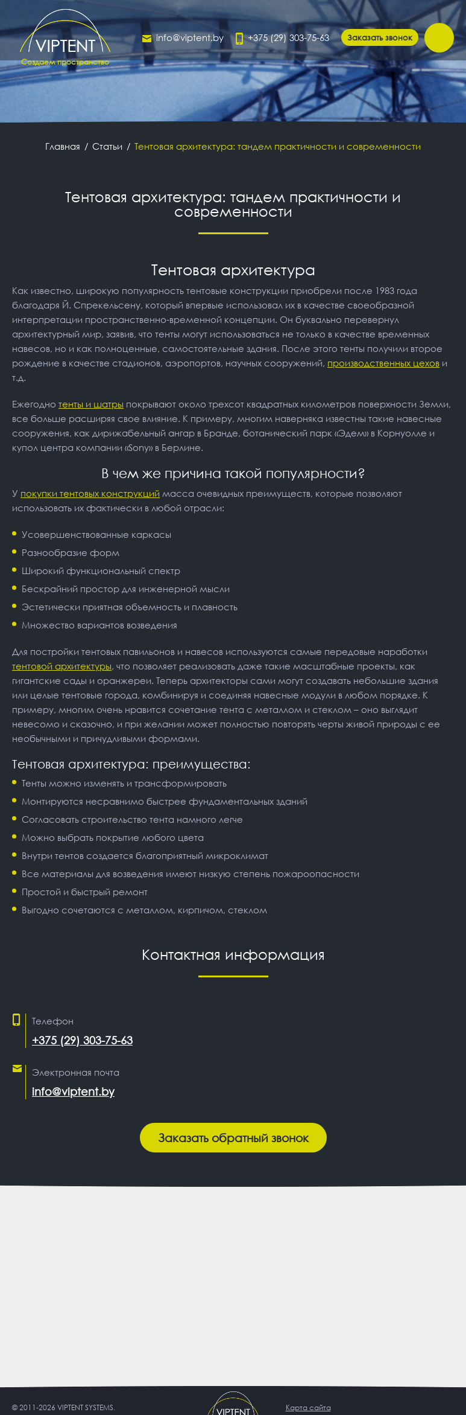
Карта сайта (308, 1407)
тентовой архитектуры (62, 665)
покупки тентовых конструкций (90, 493)
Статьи (107, 146)
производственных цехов (383, 362)
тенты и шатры (91, 403)
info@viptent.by (190, 37)
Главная (62, 146)
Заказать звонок (379, 37)
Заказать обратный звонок (233, 1138)
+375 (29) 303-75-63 (288, 37)
